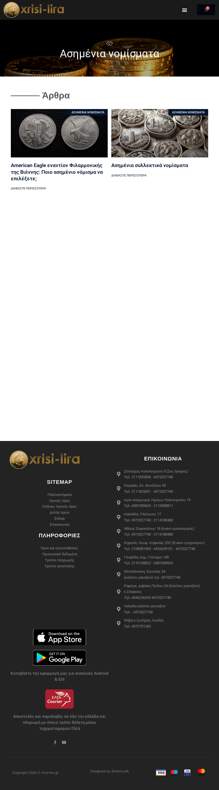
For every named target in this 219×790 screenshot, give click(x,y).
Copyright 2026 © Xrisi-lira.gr (35, 773)
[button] (184, 10)
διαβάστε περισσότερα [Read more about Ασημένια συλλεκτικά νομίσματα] (128, 175)
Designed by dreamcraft (109, 771)
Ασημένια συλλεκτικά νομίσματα (149, 165)
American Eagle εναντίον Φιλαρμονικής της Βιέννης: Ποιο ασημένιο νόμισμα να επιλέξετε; (57, 171)
